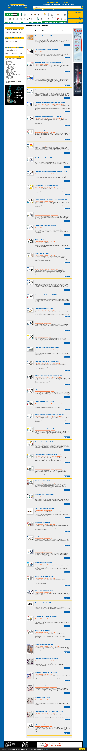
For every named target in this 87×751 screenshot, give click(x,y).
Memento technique (8, 745)
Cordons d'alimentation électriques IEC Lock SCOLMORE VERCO (49, 62)
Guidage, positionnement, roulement (14, 32)
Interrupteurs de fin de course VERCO (43, 536)
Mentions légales (25, 744)
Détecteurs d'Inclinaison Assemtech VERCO (44, 308)
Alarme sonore (9, 61)
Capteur (52, 37)
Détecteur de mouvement (60, 173)
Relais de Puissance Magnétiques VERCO (44, 685)
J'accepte (82, 749)
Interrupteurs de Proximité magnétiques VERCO (46, 672)
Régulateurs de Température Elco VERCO (44, 724)
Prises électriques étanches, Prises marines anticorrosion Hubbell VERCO (51, 199)
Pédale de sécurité (9, 75)
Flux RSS (13, 743)
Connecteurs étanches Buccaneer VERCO (44, 321)
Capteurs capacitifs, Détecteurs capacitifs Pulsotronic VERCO (48, 375)
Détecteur (53, 104)
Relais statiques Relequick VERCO (42, 630)
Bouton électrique (50, 496)
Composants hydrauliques (11, 50)
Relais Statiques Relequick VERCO (42, 522)
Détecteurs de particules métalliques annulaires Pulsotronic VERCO (50, 102)
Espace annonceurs (25, 745)
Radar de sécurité (9, 76)
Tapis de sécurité (9, 78)
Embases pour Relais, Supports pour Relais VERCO (46, 616)
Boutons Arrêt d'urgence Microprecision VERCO (45, 144)
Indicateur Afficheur (54, 159)
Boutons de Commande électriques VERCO (44, 494)
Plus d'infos (46, 749)
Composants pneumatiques (12, 52)
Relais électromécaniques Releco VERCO (44, 562)
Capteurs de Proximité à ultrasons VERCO (44, 401)
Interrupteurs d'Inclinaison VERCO (42, 697)
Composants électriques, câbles (13, 34)
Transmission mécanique (11, 31)
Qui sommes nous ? (8, 742)
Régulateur (50, 726)
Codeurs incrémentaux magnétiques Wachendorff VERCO (48, 454)
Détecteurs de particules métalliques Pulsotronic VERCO (47, 347)
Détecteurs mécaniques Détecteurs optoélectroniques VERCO (49, 711)
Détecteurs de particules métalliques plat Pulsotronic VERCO (48, 116)
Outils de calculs (25, 742)
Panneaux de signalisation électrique (13, 74)
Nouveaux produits (8, 743)
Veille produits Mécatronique (10, 744)
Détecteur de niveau (59, 269)
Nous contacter (79, 22)
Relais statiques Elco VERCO (41, 239)
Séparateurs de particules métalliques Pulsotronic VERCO (48, 89)
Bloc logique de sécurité (11, 64)
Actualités (81, 14)
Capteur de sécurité (10, 65)
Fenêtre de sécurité (10, 68)
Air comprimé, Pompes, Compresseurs (13, 49)
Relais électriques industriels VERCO (43, 480)
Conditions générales (26, 743)
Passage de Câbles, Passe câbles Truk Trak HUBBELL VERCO (48, 185)
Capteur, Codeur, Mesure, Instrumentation (11, 44)
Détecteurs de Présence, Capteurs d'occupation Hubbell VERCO (49, 428)
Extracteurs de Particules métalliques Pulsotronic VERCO (47, 76)
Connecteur (49, 51)
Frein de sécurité (9, 69)
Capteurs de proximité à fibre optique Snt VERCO (46, 294)
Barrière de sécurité (10, 63)
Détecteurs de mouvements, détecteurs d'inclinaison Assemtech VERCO (51, 171)
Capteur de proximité (58, 283)
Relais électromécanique (54, 564)
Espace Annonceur (79, 12)
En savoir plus (66, 45)
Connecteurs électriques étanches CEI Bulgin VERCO (46, 550)
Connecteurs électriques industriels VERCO (44, 590)
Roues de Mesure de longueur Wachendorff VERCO (46, 213)
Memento (81, 17)
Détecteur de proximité (60, 363)
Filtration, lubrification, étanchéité (14, 53)
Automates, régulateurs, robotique (14, 40)
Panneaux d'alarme (10, 73)
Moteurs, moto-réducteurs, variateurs (14, 29)
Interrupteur (9, 70)
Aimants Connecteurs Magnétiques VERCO (44, 508)
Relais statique (52, 132)
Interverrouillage (10, 72)
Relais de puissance (53, 687)
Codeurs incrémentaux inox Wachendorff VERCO (45, 467)
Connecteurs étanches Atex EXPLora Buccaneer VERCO (47, 49)
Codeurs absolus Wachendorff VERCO (43, 602)
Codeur (52, 456)
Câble (48, 64)
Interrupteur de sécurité (11, 71)
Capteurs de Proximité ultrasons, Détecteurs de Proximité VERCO (49, 414)
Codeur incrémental (58, 456)
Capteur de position (58, 37)
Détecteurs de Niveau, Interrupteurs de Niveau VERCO (47, 658)
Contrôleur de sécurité (11, 67)
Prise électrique (50, 201)
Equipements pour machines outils (13, 58)
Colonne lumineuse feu (10, 66)
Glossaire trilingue (79, 19)
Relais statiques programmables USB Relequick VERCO (47, 130)
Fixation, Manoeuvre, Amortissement (14, 81)
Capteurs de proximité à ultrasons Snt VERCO (45, 280)
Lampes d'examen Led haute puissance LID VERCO (46, 225)
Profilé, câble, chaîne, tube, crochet (13, 79)
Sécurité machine (9, 59)
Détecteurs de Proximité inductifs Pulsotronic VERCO (47, 361)
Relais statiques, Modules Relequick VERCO (44, 576)
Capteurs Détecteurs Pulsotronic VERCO (44, 389)
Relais (48, 132)
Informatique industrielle (11, 41)
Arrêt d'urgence (9, 62)
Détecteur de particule (60, 104)
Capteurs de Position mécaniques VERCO (44, 35)
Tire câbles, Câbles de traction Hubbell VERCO (45, 335)
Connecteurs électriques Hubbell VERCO (44, 441)
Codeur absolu (57, 604)
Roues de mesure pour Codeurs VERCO (43, 157)
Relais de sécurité (9, 77)
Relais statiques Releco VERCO (42, 253)
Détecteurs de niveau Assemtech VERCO (44, 267)
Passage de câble (52, 187)
